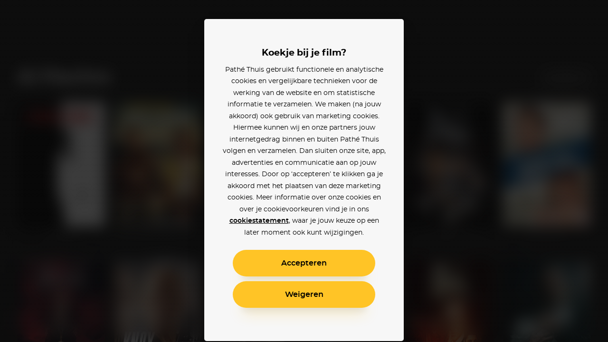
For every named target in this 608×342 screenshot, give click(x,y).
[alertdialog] (304, 171)
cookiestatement (259, 221)
